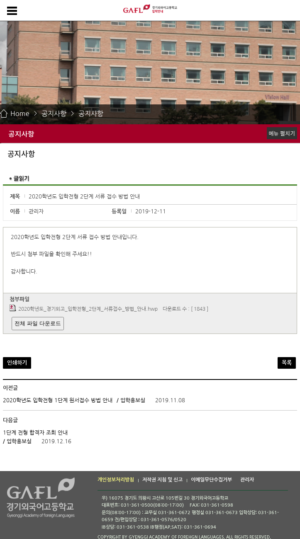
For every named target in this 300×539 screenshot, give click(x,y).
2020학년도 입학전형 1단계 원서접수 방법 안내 (57, 400)
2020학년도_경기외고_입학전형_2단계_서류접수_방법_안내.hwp (88, 309)
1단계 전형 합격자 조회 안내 (35, 432)
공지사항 (53, 113)
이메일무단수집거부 (211, 479)
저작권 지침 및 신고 (162, 479)
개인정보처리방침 (116, 479)
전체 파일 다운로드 (38, 323)
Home (19, 113)
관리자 (247, 479)
